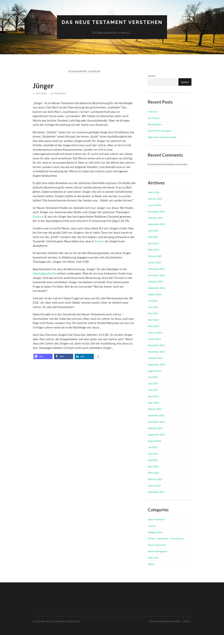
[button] (43, 356)
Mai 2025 (153, 236)
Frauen (99, 241)
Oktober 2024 (155, 281)
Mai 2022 (153, 460)
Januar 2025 (154, 262)
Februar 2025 (155, 256)
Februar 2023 (155, 408)
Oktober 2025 (155, 217)
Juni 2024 (153, 307)
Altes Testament (156, 519)
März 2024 (153, 326)
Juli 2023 (152, 377)
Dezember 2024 (156, 268)
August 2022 (154, 440)
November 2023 (156, 351)
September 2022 (156, 434)
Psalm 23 (152, 111)
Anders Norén (171, 621)
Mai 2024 (153, 313)
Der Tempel (154, 118)
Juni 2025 (153, 230)
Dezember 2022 (156, 415)
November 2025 (156, 211)
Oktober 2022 (155, 428)
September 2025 (156, 224)
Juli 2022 (152, 447)
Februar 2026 (155, 198)
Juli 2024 (152, 300)
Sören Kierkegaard (157, 551)
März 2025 (153, 249)
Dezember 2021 (156, 491)
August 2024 (154, 294)
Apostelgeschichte (44, 273)
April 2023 (153, 396)
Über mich (153, 557)
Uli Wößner (58, 93)
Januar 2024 (154, 338)
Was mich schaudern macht (162, 137)
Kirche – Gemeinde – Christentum (166, 538)
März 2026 (153, 192)
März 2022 (153, 472)
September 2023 (156, 364)
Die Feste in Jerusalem (159, 130)
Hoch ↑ (187, 621)
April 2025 (153, 243)
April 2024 (153, 319)
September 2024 (156, 287)
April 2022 (153, 466)
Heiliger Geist (155, 532)
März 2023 (153, 402)
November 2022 (156, 421)
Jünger (43, 86)
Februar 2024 (155, 332)
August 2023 (154, 370)
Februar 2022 (155, 479)
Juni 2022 (153, 453)
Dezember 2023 (156, 345)
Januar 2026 (154, 205)
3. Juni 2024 (40, 93)
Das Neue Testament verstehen (112, 22)
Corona (152, 525)
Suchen (151, 75)
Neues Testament (157, 544)
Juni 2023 (153, 383)
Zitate (151, 564)
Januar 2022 (154, 485)
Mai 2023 (153, 389)
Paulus (37, 216)
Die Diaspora (155, 124)
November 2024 (156, 275)
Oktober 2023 (155, 358)
